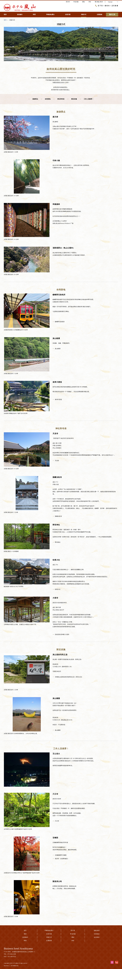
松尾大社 (57, 589)
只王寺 (56, 821)
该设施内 (25, 937)
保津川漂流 (57, 399)
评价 (72, 940)
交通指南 (49, 940)
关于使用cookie (14, 965)
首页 (25, 930)
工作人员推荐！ (87, 99)
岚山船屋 (57, 348)
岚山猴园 (57, 730)
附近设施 (72, 99)
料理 (25, 940)
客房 (25, 934)
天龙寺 (56, 460)
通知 (72, 937)
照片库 (73, 930)
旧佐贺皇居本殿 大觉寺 (61, 634)
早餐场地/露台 (49, 930)
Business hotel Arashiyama (18, 948)
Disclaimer (6, 965)
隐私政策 (97, 930)
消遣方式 (49, 937)
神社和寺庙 (58, 99)
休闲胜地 (46, 99)
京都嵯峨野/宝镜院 (60, 855)
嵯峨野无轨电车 (59, 321)
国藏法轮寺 (57, 516)
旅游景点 (33, 99)
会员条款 (97, 937)
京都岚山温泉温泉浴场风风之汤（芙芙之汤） (68, 677)
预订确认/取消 (99, 1)
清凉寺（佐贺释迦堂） (61, 858)
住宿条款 (97, 934)
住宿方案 (49, 934)
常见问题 (73, 934)
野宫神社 (57, 542)
